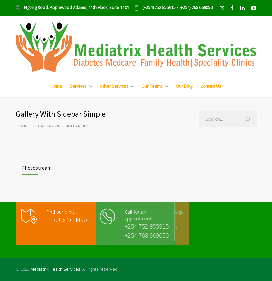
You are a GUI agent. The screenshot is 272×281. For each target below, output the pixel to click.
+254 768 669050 (135, 235)
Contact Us (210, 86)
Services (78, 86)
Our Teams (152, 86)
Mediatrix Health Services (55, 269)
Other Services (114, 86)
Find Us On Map (66, 219)
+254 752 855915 (135, 226)
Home (56, 86)
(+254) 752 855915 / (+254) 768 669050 (177, 7)
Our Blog (184, 86)
